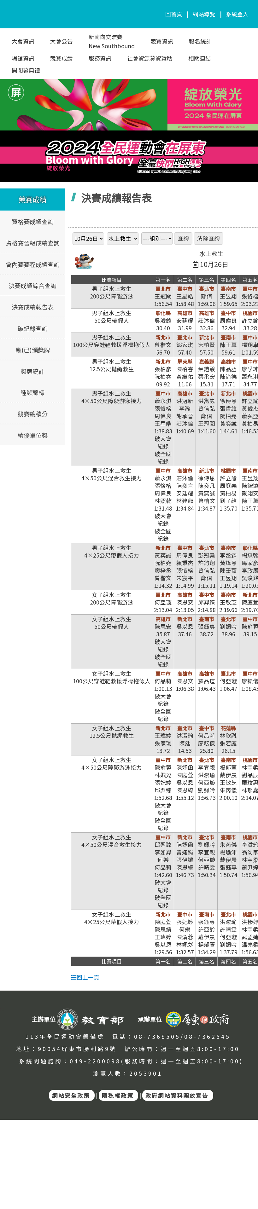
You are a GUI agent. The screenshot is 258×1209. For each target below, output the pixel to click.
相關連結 (199, 58)
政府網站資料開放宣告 (176, 1095)
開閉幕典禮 (26, 70)
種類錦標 (32, 392)
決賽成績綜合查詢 (32, 285)
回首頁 (173, 14)
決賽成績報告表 (33, 307)
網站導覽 (204, 14)
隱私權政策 (117, 1095)
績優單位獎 (33, 435)
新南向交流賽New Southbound (112, 41)
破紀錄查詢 (33, 328)
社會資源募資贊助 (150, 58)
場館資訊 (23, 58)
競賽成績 (61, 58)
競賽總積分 (33, 413)
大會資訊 (23, 41)
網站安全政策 (71, 1095)
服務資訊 (100, 58)
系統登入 (237, 14)
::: (2, 1009)
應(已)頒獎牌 (32, 349)
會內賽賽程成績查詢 (33, 264)
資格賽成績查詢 (33, 221)
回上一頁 (85, 977)
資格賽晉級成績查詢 (33, 242)
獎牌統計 (32, 371)
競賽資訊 (161, 41)
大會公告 (61, 41)
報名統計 (200, 41)
